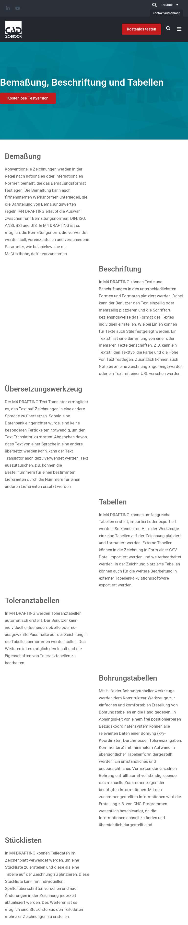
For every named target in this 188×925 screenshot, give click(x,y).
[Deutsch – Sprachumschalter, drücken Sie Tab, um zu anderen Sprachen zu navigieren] (170, 5)
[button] (179, 28)
